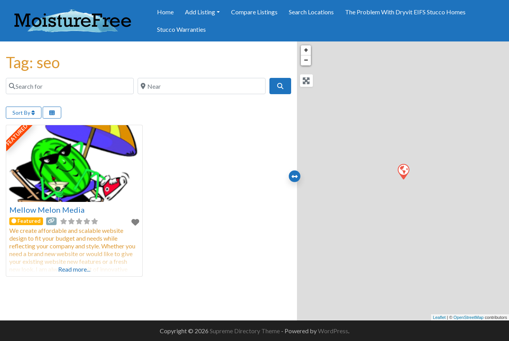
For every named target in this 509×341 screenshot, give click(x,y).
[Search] (280, 86)
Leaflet (439, 317)
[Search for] (70, 86)
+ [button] (306, 50)
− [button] (306, 60)
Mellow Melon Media (47, 209)
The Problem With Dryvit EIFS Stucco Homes (405, 12)
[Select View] (52, 113)
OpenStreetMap (469, 317)
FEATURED (17, 135)
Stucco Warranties (181, 29)
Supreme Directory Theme (245, 330)
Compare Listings (254, 12)
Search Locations (311, 12)
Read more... (74, 269)
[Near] (202, 86)
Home (165, 12)
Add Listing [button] (200, 12)
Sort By (23, 112)
